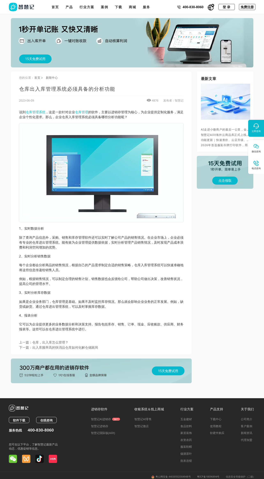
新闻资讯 (246, 433)
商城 (132, 7)
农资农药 (186, 440)
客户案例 (246, 426)
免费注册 (247, 7)
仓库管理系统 (35, 112)
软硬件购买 (217, 433)
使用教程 (215, 426)
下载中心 (215, 419)
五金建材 (186, 419)
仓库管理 (81, 112)
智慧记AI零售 (143, 419)
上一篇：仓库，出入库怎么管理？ (43, 342)
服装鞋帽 (186, 447)
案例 (104, 7)
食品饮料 (186, 426)
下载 (118, 7)
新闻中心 (52, 78)
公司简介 (246, 419)
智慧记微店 (141, 426)
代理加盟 (246, 440)
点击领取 (225, 180)
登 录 (226, 7)
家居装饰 (186, 433)
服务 (146, 7)
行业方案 (87, 7)
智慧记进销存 (99, 426)
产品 (69, 7)
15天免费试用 (35, 59)
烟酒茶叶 (186, 454)
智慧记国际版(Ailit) (103, 433)
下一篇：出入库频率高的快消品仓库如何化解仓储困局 (58, 347)
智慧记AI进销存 (105, 419)
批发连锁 (186, 461)
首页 (55, 7)
